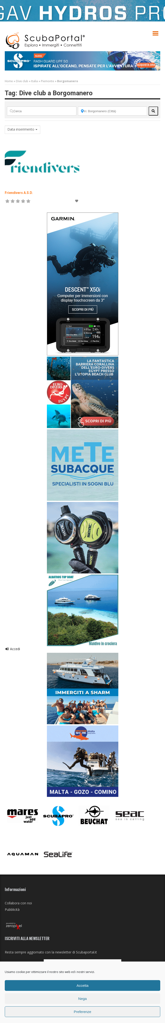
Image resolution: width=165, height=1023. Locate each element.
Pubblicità (12, 909)
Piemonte (47, 81)
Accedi (12, 649)
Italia (34, 81)
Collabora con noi (18, 903)
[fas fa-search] (153, 111)
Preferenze (82, 1012)
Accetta (82, 985)
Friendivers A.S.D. (19, 193)
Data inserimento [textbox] (20, 129)
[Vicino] (112, 111)
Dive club (22, 81)
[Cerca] (41, 111)
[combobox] (22, 130)
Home (9, 81)
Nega (82, 999)
